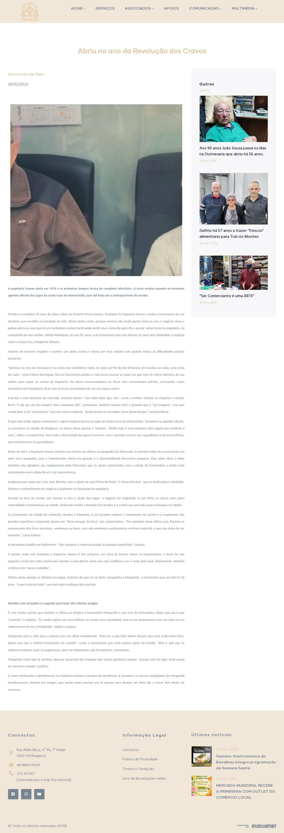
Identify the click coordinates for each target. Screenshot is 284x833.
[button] (96, 190)
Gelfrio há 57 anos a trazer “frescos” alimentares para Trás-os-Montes (231, 233)
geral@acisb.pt (24, 765)
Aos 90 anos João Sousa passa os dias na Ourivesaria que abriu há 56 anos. (232, 151)
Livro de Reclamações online (144, 779)
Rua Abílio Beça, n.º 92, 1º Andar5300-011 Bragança (36, 753)
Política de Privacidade (140, 759)
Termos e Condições (138, 769)
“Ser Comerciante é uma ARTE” (227, 296)
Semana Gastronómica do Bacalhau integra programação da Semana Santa (246, 762)
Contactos (131, 750)
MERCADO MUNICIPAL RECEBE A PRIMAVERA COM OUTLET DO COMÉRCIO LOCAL (245, 791)
